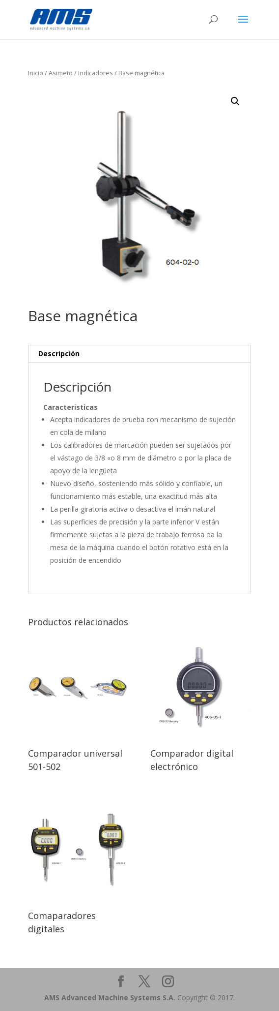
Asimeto (61, 72)
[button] (235, 101)
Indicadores (95, 72)
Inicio (35, 72)
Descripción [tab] (59, 353)
